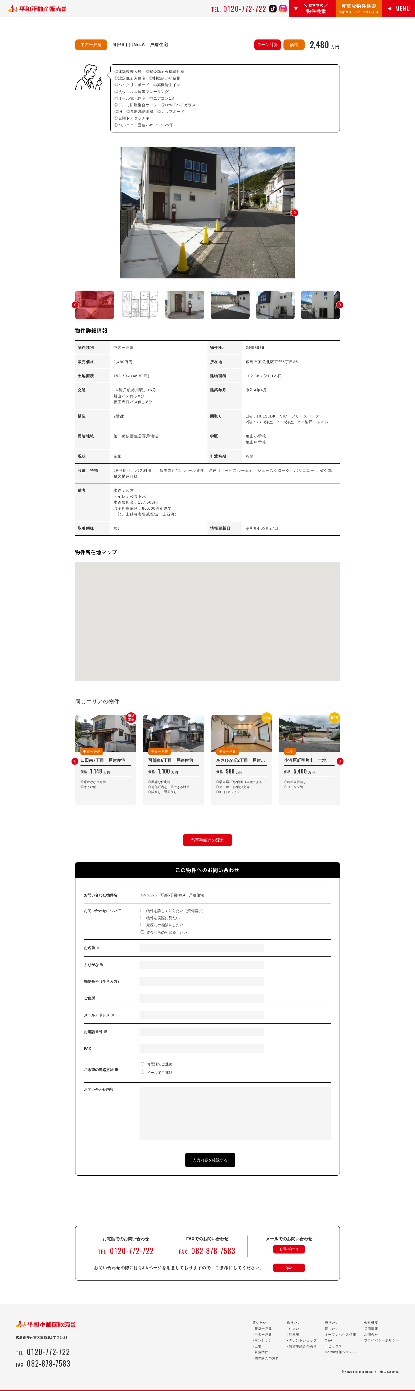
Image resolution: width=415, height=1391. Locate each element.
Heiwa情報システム (340, 1352)
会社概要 (371, 1323)
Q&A (289, 1268)
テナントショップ (303, 1340)
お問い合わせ (289, 1249)
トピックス (333, 1346)
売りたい (332, 1323)
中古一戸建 (263, 1334)
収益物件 (262, 1352)
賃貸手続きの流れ (303, 1346)
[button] (295, 212)
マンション (263, 1340)
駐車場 (294, 1334)
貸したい (332, 1329)
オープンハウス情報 (340, 1334)
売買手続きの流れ (207, 840)
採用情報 (371, 1329)
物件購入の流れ (267, 1358)
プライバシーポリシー (381, 1340)
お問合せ (371, 1334)
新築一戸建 (263, 1329)
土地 (258, 1346)
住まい (294, 1329)
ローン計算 (267, 44)
